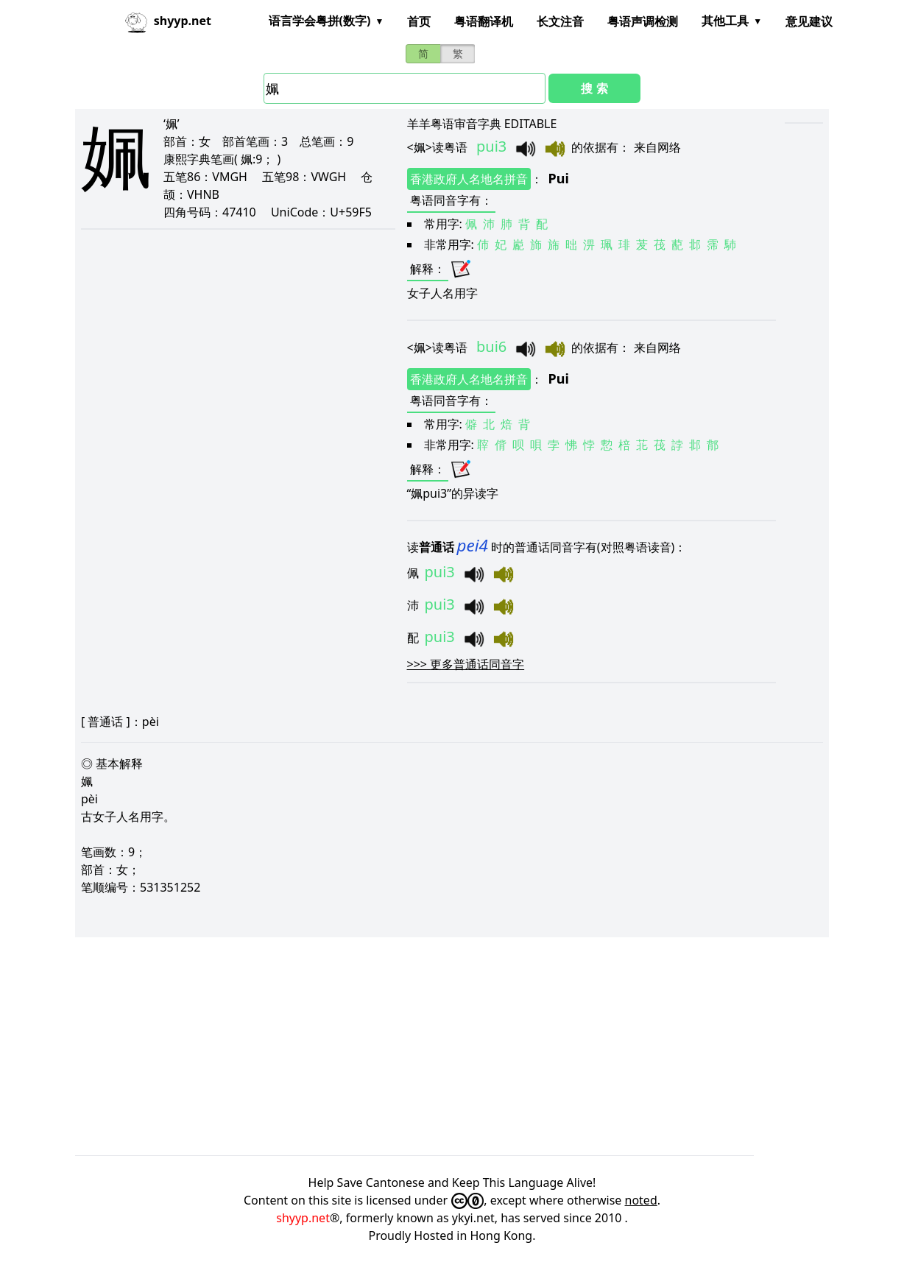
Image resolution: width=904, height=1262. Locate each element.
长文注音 (560, 21)
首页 (419, 21)
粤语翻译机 (483, 21)
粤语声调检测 (642, 21)
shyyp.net (303, 1218)
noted (641, 1200)
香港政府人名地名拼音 (469, 179)
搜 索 (594, 88)
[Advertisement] (452, 1046)
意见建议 (809, 21)
